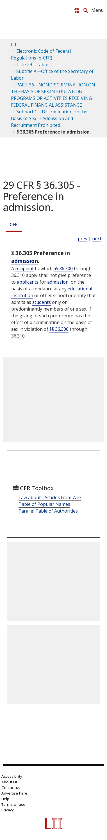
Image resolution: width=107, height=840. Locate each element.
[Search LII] (86, 10)
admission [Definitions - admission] (24, 261)
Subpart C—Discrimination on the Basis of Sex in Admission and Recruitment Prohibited (49, 118)
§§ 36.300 (63, 268)
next (96, 238)
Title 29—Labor (32, 64)
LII (13, 44)
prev (82, 238)
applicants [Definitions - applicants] (27, 282)
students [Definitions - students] (41, 302)
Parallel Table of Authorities (48, 511)
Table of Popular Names (44, 504)
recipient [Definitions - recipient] (24, 268)
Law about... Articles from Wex (50, 497)
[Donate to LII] (77, 10)
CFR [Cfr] (14, 224)
